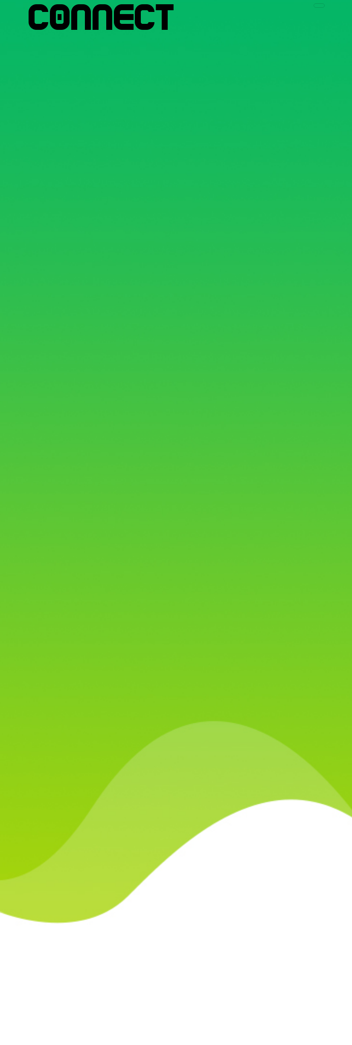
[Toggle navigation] (319, 5)
